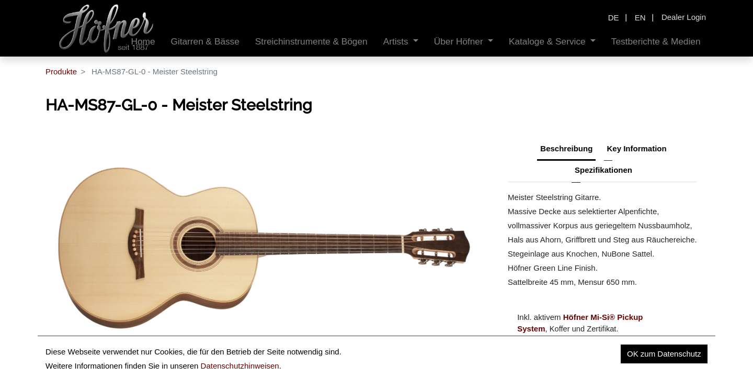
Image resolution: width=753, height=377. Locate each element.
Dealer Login (683, 17)
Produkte (61, 71)
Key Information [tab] (637, 148)
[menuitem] (205, 41)
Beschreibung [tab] (566, 148)
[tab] (603, 171)
